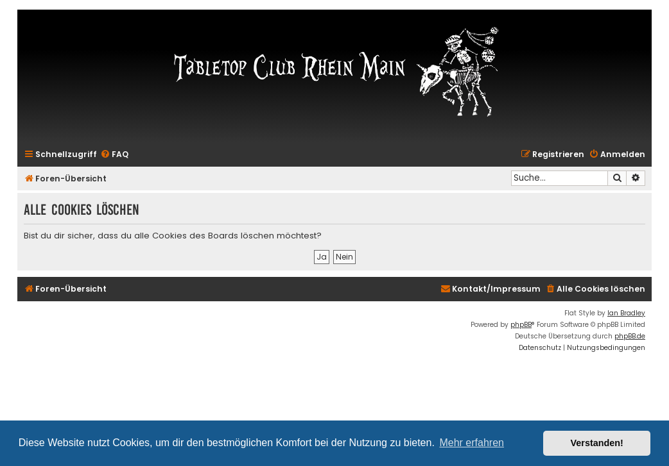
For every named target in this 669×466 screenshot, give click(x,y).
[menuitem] (114, 154)
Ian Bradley (626, 313)
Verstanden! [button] (597, 443)
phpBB (521, 324)
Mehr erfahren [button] (471, 442)
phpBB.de (629, 336)
